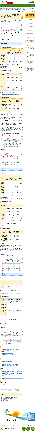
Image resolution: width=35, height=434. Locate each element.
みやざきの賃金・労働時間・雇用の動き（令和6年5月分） (30, 48)
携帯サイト (24, 425)
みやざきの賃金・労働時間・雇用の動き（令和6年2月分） (30, 59)
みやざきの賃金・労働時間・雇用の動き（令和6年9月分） (30, 34)
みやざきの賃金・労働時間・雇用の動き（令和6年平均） (30, 20)
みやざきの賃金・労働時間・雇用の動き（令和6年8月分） (30, 38)
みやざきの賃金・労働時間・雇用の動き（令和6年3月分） (30, 55)
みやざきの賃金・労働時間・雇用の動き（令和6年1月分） (30, 66)
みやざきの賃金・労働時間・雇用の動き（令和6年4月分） (30, 52)
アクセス (28, 428)
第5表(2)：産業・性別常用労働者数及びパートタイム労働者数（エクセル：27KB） (13, 374)
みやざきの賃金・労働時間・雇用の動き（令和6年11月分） (30, 23)
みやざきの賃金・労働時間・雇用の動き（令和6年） (30, 15)
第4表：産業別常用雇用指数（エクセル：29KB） (11, 365)
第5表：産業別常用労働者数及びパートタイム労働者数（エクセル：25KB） (13, 372)
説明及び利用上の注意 (5, 384)
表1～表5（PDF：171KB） (8, 351)
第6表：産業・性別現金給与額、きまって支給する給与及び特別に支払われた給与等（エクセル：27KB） (13, 376)
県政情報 (5, 8)
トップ (2, 8)
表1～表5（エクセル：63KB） (8, 353)
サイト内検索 (24, 1)
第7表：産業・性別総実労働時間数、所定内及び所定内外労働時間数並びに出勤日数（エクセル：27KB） (13, 379)
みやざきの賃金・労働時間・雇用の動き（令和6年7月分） (30, 41)
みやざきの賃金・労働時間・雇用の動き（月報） (23, 8)
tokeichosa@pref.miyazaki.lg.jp (11, 401)
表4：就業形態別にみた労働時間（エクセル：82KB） (12, 243)
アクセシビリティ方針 (13, 425)
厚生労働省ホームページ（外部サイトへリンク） (9, 67)
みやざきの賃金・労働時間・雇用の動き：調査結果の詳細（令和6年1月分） (30, 69)
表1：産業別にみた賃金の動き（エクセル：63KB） (11, 94)
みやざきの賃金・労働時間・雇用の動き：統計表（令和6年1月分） (30, 62)
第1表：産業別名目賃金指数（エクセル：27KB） (11, 361)
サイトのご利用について (4, 425)
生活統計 (10, 8)
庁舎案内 (33, 428)
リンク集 (29, 425)
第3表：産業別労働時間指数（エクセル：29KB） (11, 364)
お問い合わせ (23, 428)
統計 (7, 8)
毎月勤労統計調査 (14, 8)
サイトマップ (19, 425)
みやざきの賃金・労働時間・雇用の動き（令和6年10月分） (30, 31)
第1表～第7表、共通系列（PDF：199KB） (10, 354)
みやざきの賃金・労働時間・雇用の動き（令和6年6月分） (30, 45)
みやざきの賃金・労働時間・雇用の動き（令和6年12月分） (30, 27)
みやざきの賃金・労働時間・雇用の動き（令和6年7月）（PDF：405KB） (12, 350)
